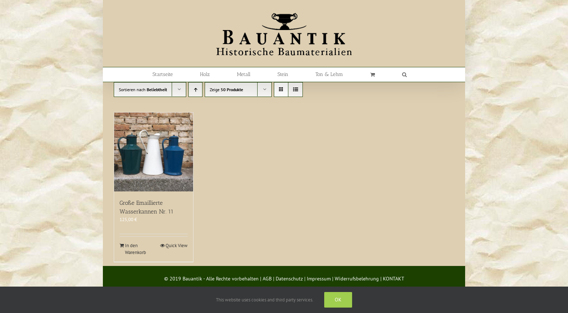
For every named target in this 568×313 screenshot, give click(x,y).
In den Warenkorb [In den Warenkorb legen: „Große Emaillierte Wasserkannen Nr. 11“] (135, 249)
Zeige (226, 89)
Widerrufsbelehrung (357, 278)
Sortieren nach (143, 89)
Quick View (177, 245)
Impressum (319, 278)
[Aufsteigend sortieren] (195, 89)
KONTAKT (393, 278)
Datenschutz (289, 278)
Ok (338, 299)
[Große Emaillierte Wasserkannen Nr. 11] (153, 152)
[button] (404, 74)
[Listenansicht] (295, 90)
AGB (267, 278)
